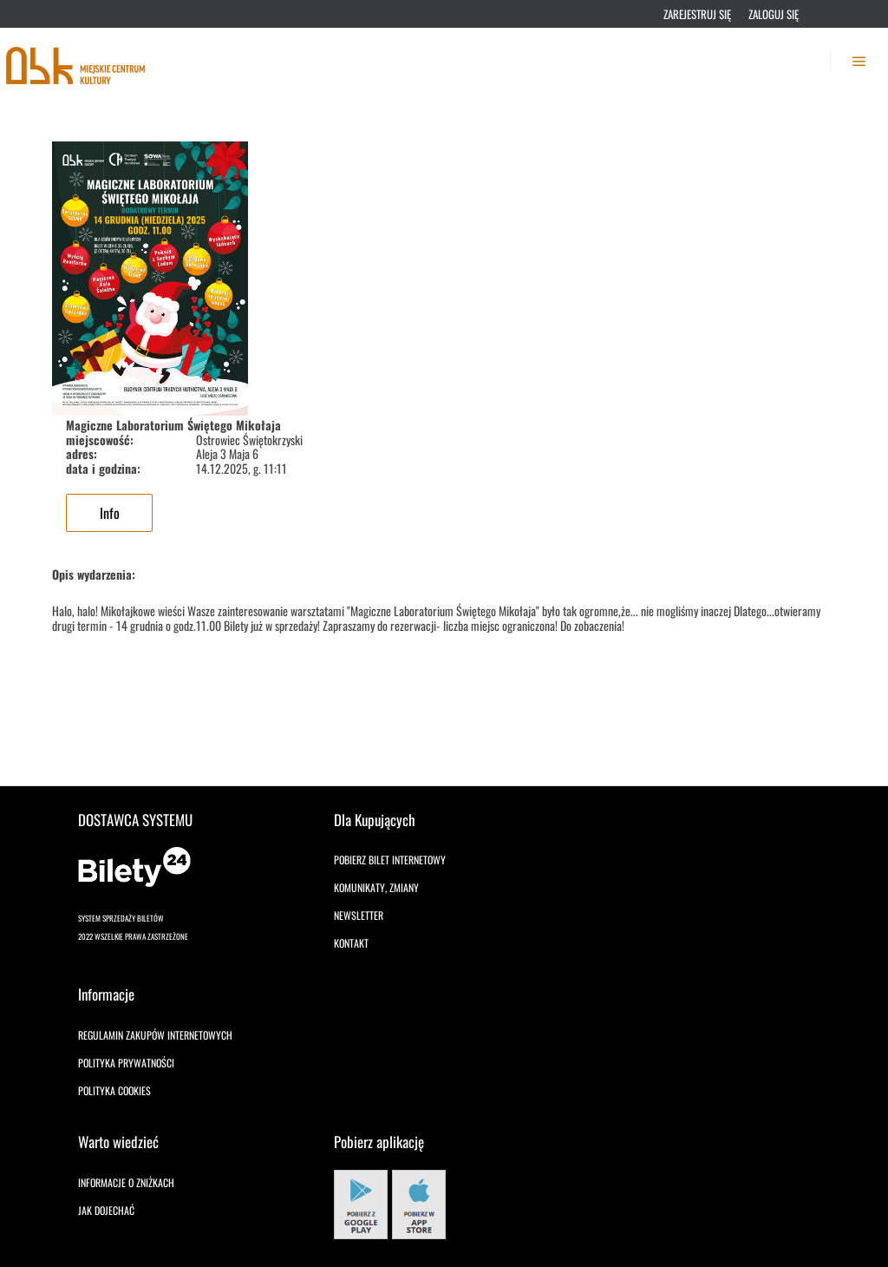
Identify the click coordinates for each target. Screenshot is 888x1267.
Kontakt (351, 942)
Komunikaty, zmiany (376, 887)
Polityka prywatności (126, 1062)
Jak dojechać (106, 1210)
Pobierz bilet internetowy (390, 859)
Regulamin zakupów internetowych (155, 1034)
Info (110, 512)
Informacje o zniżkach (126, 1182)
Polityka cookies (114, 1090)
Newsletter (358, 915)
